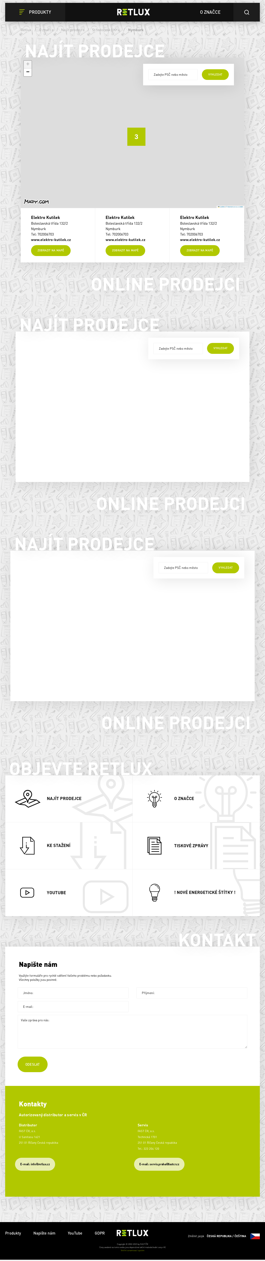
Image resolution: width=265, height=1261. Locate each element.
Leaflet (221, 207)
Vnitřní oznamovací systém (132, 1251)
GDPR (100, 1234)
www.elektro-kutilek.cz (51, 239)
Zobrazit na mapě (51, 251)
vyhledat (215, 74)
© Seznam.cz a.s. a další (234, 207)
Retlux (26, 29)
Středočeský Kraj (106, 29)
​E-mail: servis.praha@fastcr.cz (159, 1165)
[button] (132, 133)
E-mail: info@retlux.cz (35, 1165)
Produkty (13, 1234)
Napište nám (44, 1234)
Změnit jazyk (224, 1237)
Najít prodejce (73, 29)
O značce (46, 29)
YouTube (75, 1234)
